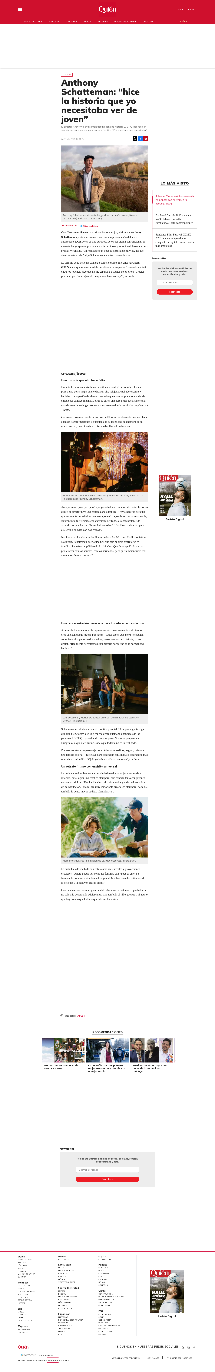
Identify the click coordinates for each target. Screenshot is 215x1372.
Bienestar (23, 1297)
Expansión (64, 1314)
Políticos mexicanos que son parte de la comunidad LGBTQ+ (150, 1068)
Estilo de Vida (25, 1300)
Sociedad (103, 1285)
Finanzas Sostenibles (109, 1325)
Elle (20, 1308)
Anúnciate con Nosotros (179, 1358)
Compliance (153, 1358)
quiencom (191, 1347)
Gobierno (103, 1268)
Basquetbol (64, 1299)
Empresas (63, 1317)
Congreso (103, 1273)
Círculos (72, 21)
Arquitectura (105, 1302)
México (101, 1271)
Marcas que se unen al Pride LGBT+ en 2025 (61, 1067)
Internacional (65, 1325)
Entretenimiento (66, 1271)
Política (102, 1264)
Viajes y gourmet (125, 21)
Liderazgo (23, 1332)
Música (61, 1279)
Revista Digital (186, 9)
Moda (87, 21)
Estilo (61, 1268)
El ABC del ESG (105, 1331)
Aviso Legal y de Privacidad (126, 1358)
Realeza (54, 21)
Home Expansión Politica (70, 1320)
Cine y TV (62, 1276)
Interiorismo (104, 1305)
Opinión (62, 1256)
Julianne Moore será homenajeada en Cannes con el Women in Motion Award (175, 200)
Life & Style (65, 1264)
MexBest (23, 1282)
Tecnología (64, 1328)
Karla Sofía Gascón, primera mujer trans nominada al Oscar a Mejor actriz (107, 1068)
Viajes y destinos (26, 1291)
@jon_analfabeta (90, 226)
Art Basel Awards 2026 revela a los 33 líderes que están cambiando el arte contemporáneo (174, 219)
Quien (183, 1347)
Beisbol (62, 1294)
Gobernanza (104, 1320)
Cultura (148, 21)
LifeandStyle (104, 1259)
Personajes (24, 1294)
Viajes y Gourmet (26, 1274)
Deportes (63, 1273)
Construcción (105, 1294)
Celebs (21, 1317)
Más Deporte (64, 1302)
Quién (21, 1256)
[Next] (174, 1049)
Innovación (104, 1328)
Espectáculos (33, 21)
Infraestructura (107, 1299)
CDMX (101, 1276)
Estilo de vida (25, 1320)
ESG (60, 1334)
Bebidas (22, 1289)
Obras (61, 1331)
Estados (102, 1279)
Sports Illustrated (68, 1288)
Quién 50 (183, 21)
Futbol (61, 1291)
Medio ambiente (106, 1314)
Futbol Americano (67, 1297)
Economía (63, 1323)
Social (101, 1317)
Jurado (21, 1303)
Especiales (63, 1259)
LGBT (82, 1015)
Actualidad (24, 1329)
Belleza (102, 21)
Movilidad (103, 1323)
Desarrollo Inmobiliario (111, 1297)
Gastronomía (25, 1286)
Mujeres (23, 1326)
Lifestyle (62, 1305)
